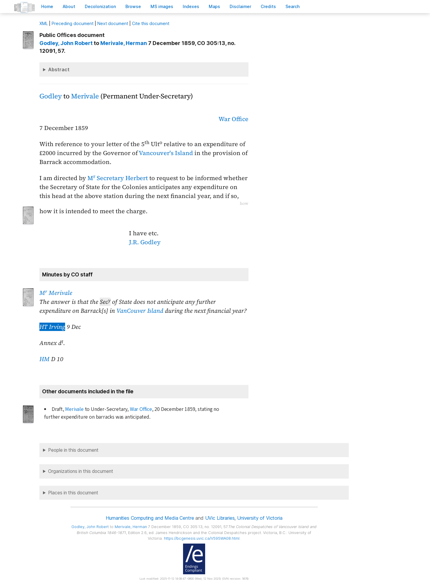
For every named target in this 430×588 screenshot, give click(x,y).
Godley (50, 96)
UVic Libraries (220, 518)
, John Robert (66, 43)
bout (69, 6)
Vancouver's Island (166, 153)
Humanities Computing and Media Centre (150, 518)
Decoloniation (100, 6)
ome (47, 6)
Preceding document (72, 23)
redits (268, 6)
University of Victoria (259, 518)
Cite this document (150, 23)
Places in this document (73, 493)
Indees (191, 6)
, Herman (123, 43)
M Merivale (55, 293)
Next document (112, 23)
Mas (214, 6)
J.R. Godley (145, 242)
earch (292, 6)
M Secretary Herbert (117, 178)
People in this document (73, 450)
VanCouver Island (139, 311)
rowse (133, 6)
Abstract (59, 69)
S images (161, 6)
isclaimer (240, 6)
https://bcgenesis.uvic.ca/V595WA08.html (201, 538)
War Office (233, 119)
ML (43, 23)
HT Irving (52, 327)
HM (44, 359)
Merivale (85, 96)
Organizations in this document (80, 471)
